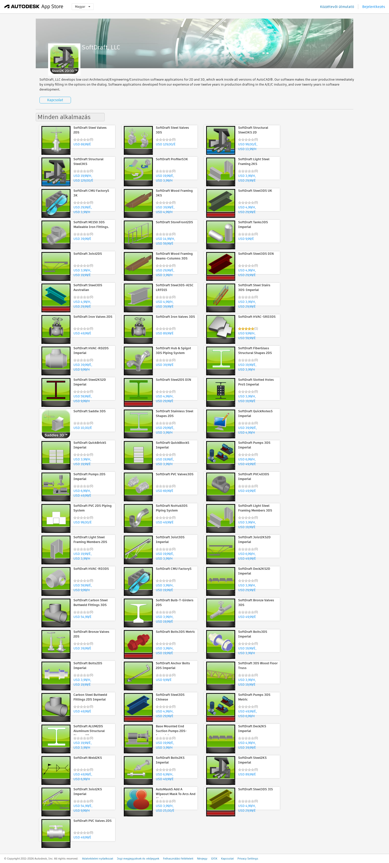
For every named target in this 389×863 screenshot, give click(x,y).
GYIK (214, 859)
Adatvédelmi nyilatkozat (97, 859)
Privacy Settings (247, 859)
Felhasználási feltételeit (178, 859)
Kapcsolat (55, 99)
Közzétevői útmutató (337, 6)
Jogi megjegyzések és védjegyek (138, 859)
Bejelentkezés (373, 6)
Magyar (82, 6)
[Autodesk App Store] (34, 6)
